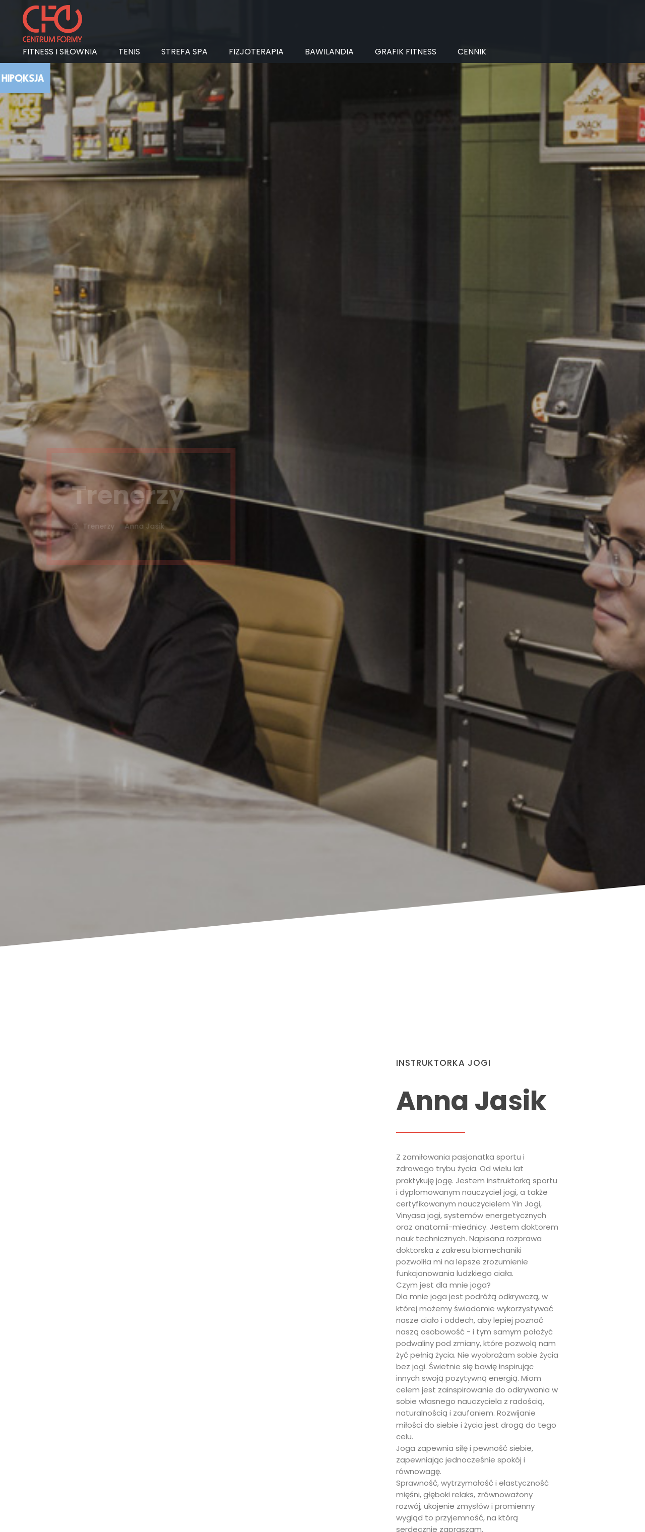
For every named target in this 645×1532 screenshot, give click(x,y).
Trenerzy (87, 526)
